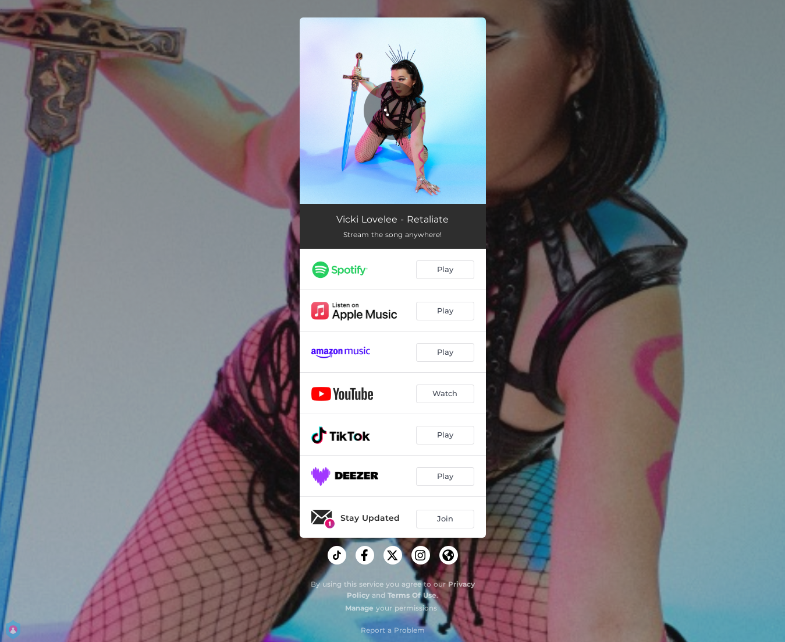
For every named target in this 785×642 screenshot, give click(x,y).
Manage (359, 608)
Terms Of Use (412, 595)
